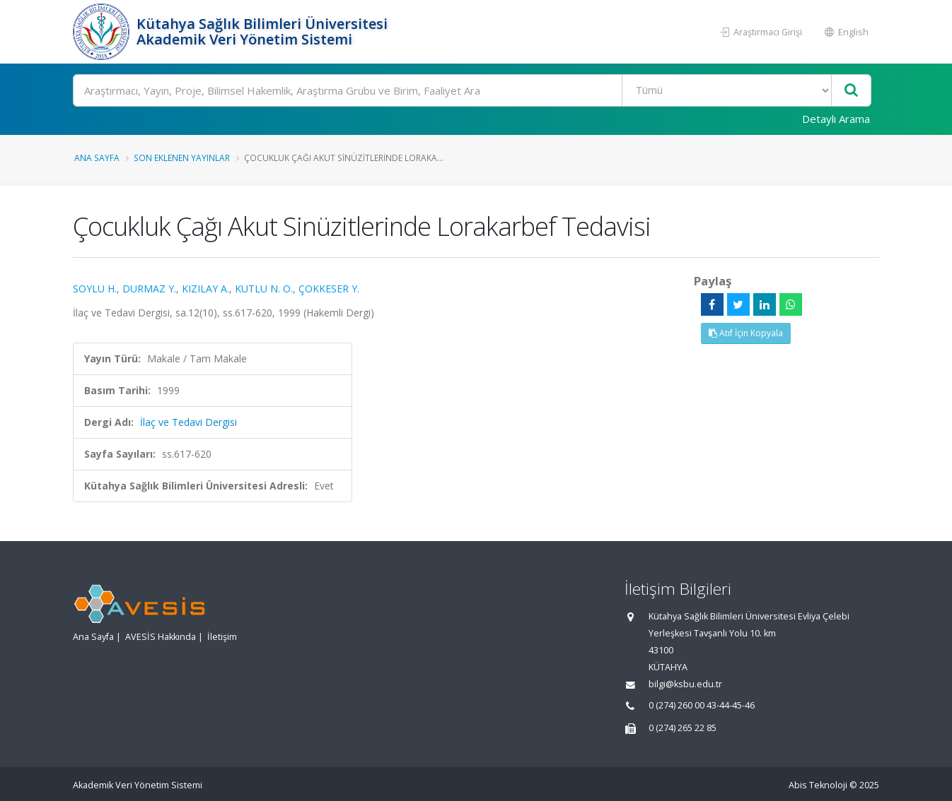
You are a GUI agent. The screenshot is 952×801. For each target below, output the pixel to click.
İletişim (222, 637)
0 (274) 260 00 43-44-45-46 (702, 705)
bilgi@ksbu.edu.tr (685, 684)
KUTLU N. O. (264, 288)
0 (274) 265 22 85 (682, 728)
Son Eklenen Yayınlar (182, 157)
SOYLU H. (95, 288)
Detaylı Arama (836, 119)
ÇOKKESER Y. (328, 288)
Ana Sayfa (97, 157)
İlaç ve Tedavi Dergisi (188, 422)
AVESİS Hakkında (160, 637)
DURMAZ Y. (149, 288)
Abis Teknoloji (818, 785)
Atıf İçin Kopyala (746, 333)
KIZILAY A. (205, 288)
